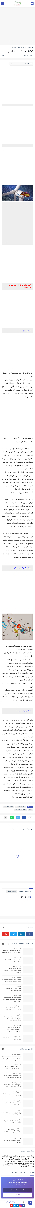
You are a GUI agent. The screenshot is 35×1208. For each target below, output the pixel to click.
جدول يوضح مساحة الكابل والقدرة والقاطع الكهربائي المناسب (12, 1113)
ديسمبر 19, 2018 (16, 1082)
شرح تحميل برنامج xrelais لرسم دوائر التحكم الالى (12, 960)
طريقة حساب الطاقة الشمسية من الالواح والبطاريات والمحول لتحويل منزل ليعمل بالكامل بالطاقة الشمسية (11, 1058)
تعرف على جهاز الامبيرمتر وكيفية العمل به (12, 1141)
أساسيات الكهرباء (18, 47)
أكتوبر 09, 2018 (16, 1015)
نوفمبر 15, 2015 (16, 948)
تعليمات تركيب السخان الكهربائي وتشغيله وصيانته (12, 1122)
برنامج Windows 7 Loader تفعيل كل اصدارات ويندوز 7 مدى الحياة (11, 1086)
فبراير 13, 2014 (16, 1006)
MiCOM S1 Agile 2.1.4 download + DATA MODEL (12, 1039)
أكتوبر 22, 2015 (16, 966)
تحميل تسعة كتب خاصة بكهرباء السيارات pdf (12, 1104)
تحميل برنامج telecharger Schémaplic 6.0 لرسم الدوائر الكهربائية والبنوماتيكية (13, 1029)
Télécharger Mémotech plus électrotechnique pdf (13, 989)
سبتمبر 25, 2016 (16, 1054)
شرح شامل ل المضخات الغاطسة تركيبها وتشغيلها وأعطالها (12, 1067)
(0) (3, 55)
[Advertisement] (17, 26)
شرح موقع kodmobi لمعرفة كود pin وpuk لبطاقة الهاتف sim (12, 1009)
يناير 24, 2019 (17, 1025)
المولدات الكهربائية (8, 806)
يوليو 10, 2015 (17, 1064)
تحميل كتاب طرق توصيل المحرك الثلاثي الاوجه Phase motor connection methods (12, 1019)
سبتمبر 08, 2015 (16, 977)
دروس (30, 809)
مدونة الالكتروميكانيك (20, 809)
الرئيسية (30, 47)
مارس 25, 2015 (16, 1092)
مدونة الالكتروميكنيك (10, 1202)
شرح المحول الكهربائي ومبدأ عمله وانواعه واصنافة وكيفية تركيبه (12, 1095)
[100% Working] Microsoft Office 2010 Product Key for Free (12, 1076)
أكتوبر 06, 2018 (16, 1073)
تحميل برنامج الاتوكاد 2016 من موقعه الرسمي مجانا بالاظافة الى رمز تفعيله (12, 970)
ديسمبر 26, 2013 (16, 1138)
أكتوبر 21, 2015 (16, 1101)
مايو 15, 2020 (17, 986)
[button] (24, 817)
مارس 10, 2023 (16, 1036)
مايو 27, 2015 (17, 957)
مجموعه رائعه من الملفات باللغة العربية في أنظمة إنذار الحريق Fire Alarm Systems (12, 999)
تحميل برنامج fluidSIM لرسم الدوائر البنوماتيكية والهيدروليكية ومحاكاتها (11, 951)
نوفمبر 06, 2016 (16, 995)
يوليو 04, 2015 (17, 1110)
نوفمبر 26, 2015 (16, 1119)
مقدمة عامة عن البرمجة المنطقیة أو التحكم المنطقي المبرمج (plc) (11, 980)
